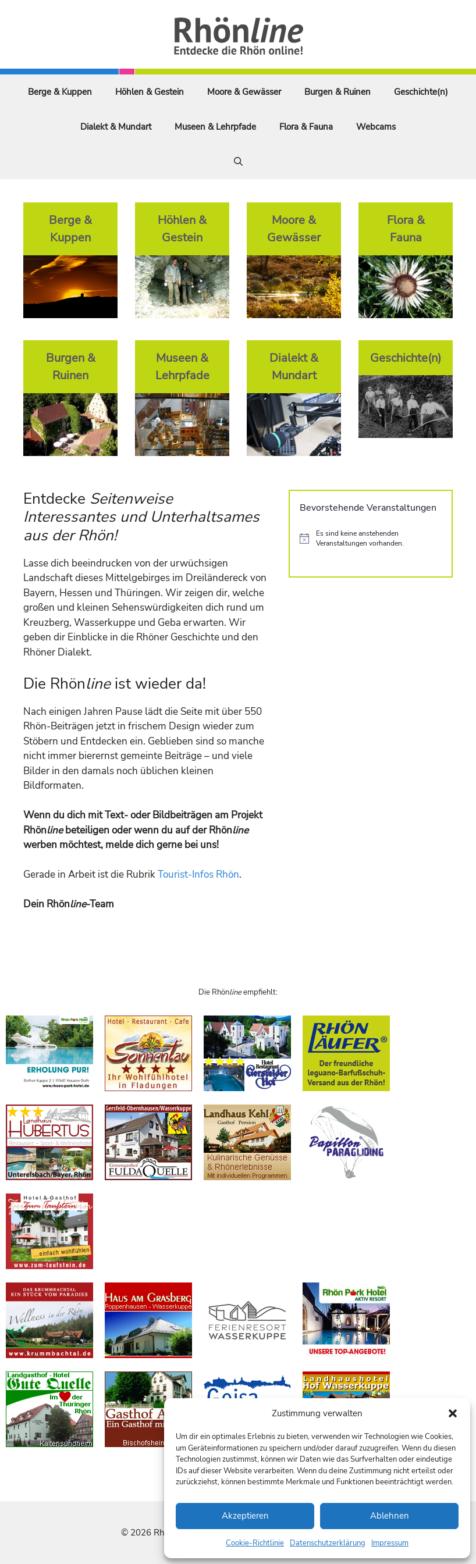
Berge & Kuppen (60, 92)
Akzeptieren (245, 1516)
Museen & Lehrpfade (215, 127)
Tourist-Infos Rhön (198, 874)
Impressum (389, 1543)
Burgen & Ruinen (337, 92)
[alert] (371, 538)
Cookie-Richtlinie (255, 1543)
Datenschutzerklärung (327, 1543)
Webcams (376, 127)
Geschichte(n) (421, 92)
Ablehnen (389, 1516)
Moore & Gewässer (244, 92)
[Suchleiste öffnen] (238, 161)
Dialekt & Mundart (115, 127)
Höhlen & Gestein (149, 92)
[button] (453, 1413)
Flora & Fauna (306, 127)
